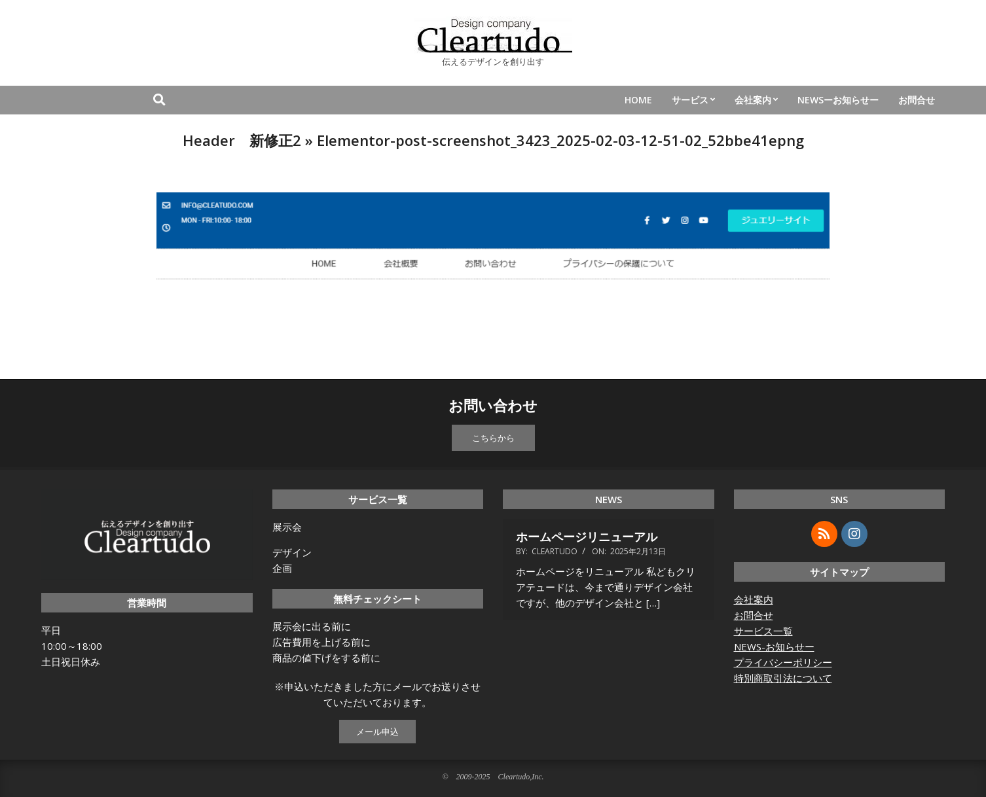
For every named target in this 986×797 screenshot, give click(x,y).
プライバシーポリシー (783, 662)
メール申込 (377, 731)
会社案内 (753, 599)
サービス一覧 (763, 630)
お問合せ (753, 615)
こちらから (493, 438)
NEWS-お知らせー (774, 646)
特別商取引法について (783, 677)
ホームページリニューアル (586, 536)
